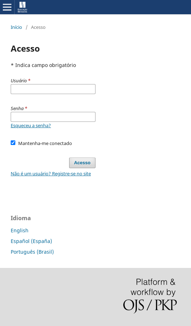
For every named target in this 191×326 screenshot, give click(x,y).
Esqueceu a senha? (31, 125)
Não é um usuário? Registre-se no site (51, 173)
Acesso (82, 162)
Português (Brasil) (32, 251)
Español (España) (31, 241)
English (20, 230)
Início (16, 27)
